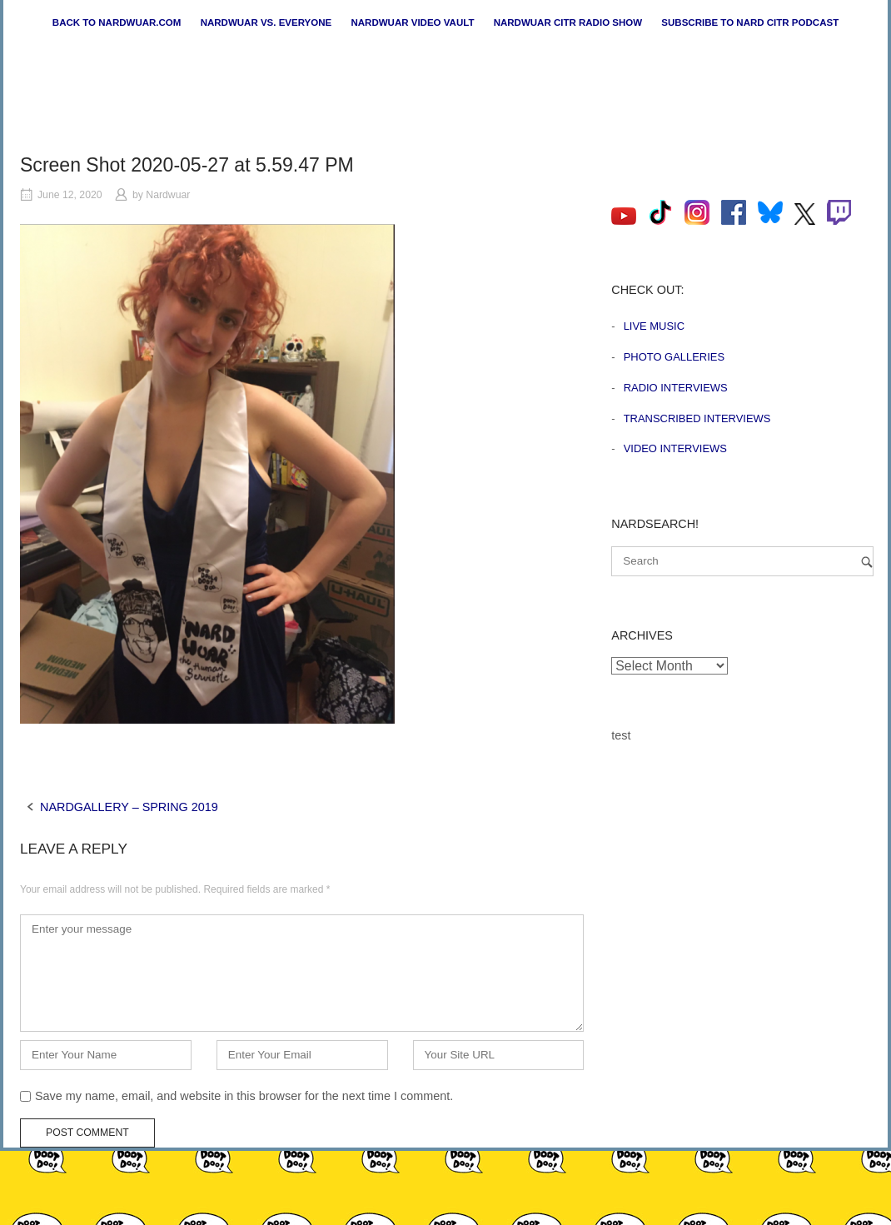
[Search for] (742, 561)
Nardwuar (168, 195)
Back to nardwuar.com (117, 22)
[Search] (867, 561)
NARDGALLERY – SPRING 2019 (129, 807)
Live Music (654, 326)
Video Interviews (675, 448)
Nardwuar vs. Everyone (266, 22)
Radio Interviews (676, 387)
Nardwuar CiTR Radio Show (568, 22)
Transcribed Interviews (697, 418)
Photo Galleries (674, 357)
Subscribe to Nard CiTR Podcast (750, 22)
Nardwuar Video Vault (412, 22)
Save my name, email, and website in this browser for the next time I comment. (244, 1096)
